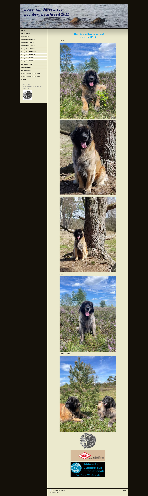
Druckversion (55, 490)
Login (124, 490)
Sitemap (63, 490)
